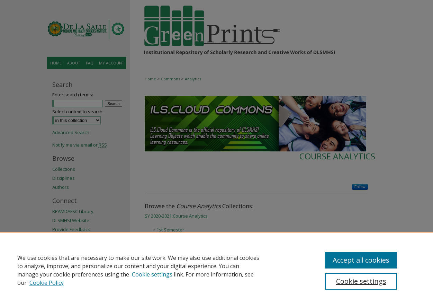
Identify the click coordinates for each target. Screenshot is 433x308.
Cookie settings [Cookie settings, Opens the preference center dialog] (361, 281)
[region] (216, 270)
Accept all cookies (361, 260)
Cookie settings (152, 274)
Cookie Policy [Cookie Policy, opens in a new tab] (46, 283)
